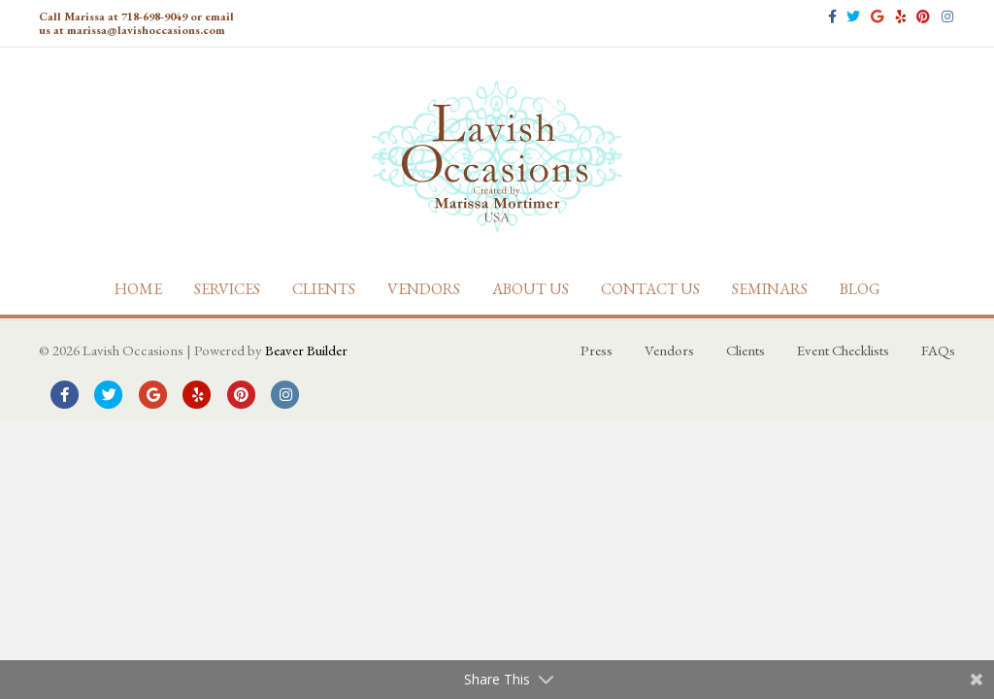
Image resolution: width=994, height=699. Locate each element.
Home (138, 289)
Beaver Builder (306, 350)
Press (596, 350)
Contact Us (650, 289)
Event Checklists (843, 350)
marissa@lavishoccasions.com (146, 30)
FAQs (938, 350)
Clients (323, 289)
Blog (860, 289)
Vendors (423, 289)
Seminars (770, 289)
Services (227, 289)
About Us (530, 289)
